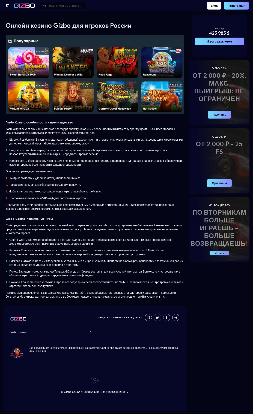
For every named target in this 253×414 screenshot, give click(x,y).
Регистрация (236, 5)
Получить (219, 114)
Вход (214, 5)
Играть (219, 253)
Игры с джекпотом (219, 41)
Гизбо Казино (50, 332)
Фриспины (219, 183)
